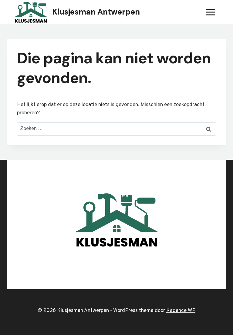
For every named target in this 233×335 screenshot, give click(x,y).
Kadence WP (180, 310)
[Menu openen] (210, 12)
